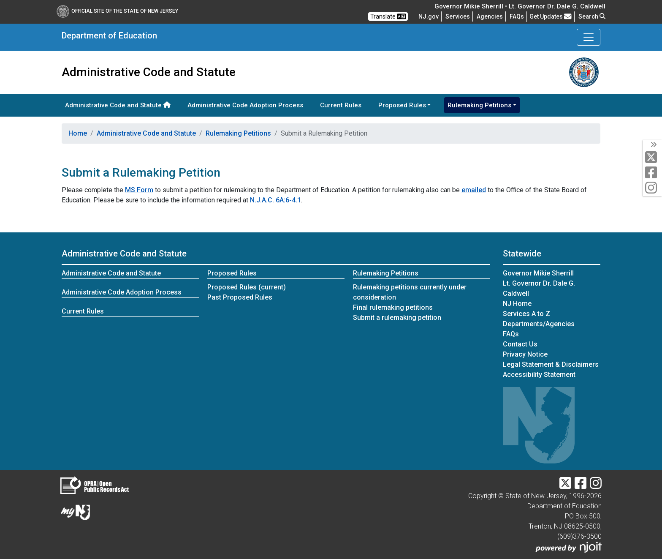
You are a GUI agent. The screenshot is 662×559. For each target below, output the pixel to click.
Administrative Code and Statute (118, 105)
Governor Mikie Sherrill (538, 273)
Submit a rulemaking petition (397, 318)
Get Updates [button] (550, 16)
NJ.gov (428, 16)
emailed (473, 190)
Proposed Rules (232, 273)
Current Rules (340, 105)
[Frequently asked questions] (517, 16)
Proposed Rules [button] (402, 105)
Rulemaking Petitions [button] (479, 105)
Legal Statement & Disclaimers (551, 364)
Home (77, 133)
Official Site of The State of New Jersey (117, 11)
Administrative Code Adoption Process (245, 105)
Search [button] (591, 16)
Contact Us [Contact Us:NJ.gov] (520, 344)
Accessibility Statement (539, 375)
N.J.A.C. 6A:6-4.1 (275, 200)
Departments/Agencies (539, 324)
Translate (388, 16)
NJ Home (517, 304)
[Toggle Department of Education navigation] (588, 37)
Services (457, 16)
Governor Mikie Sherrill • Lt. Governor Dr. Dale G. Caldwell (519, 6)
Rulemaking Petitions (238, 133)
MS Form (139, 190)
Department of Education (109, 35)
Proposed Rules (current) (246, 287)
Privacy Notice (525, 354)
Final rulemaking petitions (393, 307)
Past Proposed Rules (239, 297)
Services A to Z (526, 314)
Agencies (490, 16)
